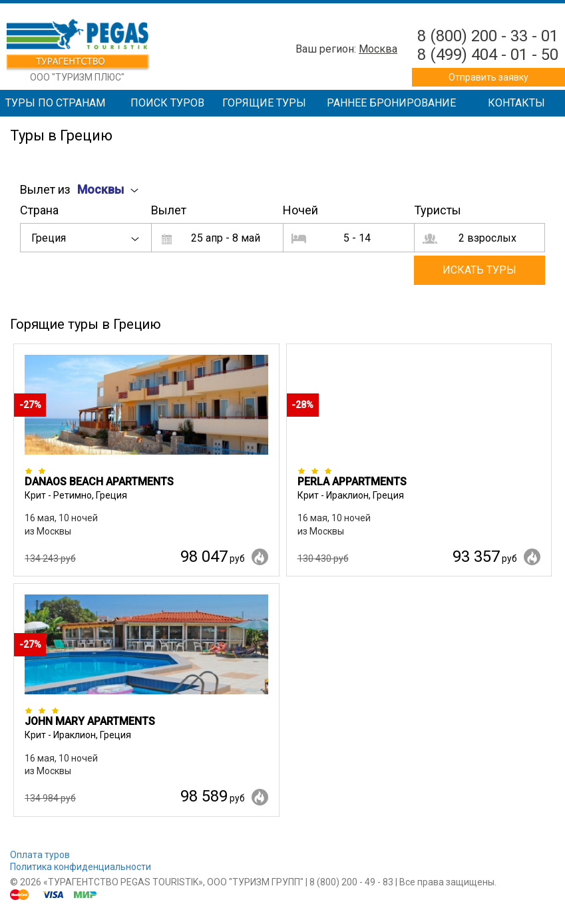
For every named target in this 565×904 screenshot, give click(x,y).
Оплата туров (40, 854)
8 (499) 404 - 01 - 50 (487, 54)
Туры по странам (55, 103)
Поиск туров (167, 103)
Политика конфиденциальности (80, 866)
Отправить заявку (488, 77)
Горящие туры (264, 103)
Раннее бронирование (391, 103)
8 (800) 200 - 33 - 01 (487, 36)
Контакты (516, 103)
